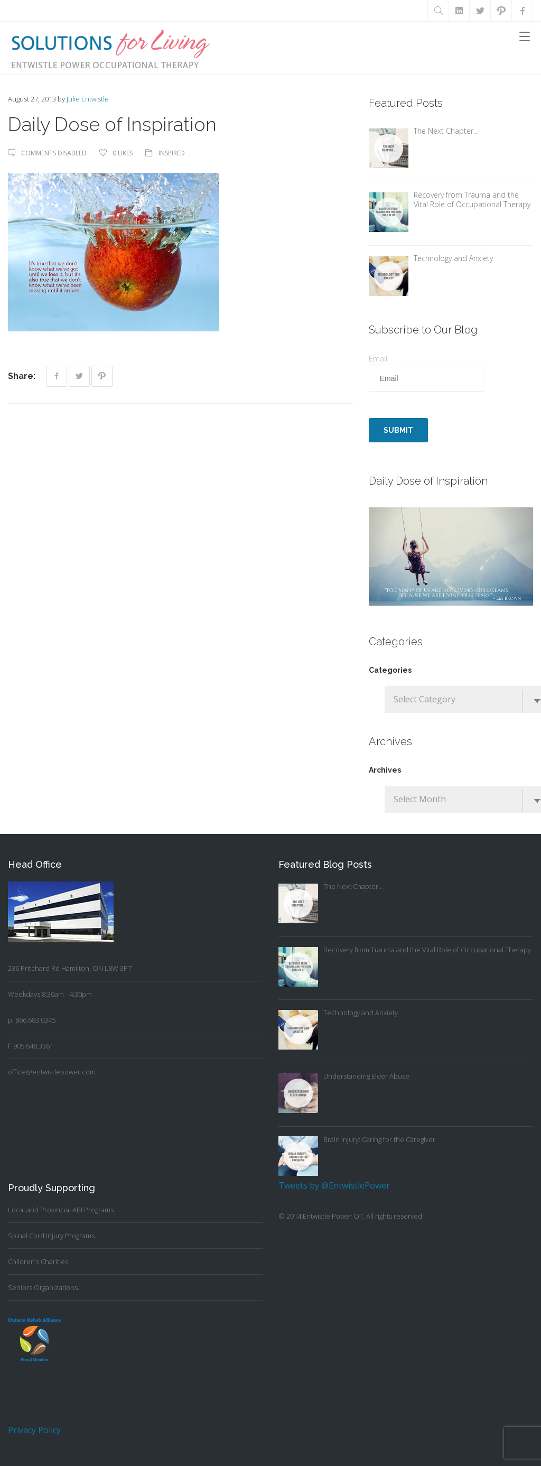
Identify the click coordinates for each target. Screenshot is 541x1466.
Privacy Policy (34, 1430)
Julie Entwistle (88, 99)
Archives (385, 770)
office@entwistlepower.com (52, 1072)
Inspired (171, 153)
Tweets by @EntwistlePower (334, 1185)
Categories (390, 670)
